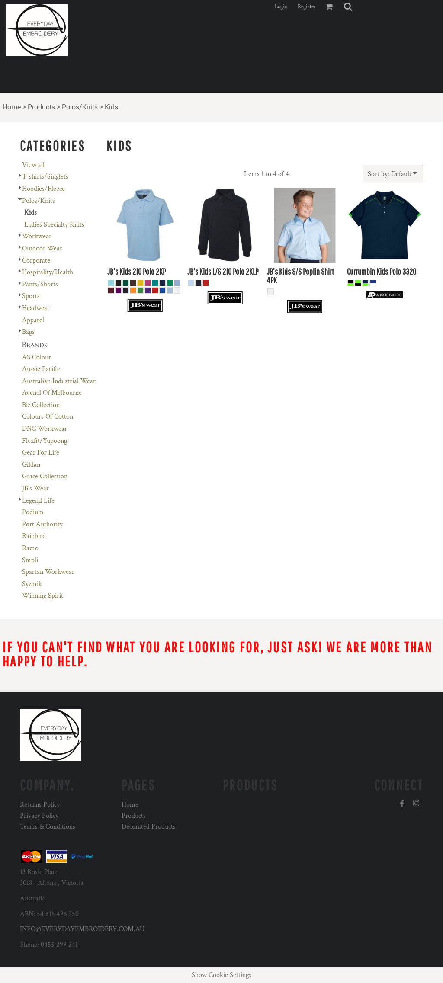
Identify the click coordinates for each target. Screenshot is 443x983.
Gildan (31, 464)
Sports (31, 296)
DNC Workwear (44, 428)
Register (307, 6)
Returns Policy (40, 804)
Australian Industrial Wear (59, 381)
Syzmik (32, 584)
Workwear (36, 236)
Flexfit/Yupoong (44, 440)
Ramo (30, 548)
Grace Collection (44, 476)
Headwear (36, 308)
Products (41, 107)
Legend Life (38, 500)
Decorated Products (149, 826)
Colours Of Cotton (47, 416)
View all (33, 165)
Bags (28, 331)
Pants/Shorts (40, 284)
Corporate (36, 260)
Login (281, 6)
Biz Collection (41, 405)
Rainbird (34, 536)
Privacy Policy (39, 815)
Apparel (33, 320)
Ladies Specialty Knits (54, 224)
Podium (33, 512)
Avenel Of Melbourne (52, 392)
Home (12, 107)
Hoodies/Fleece (43, 188)
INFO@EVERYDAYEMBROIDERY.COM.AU (82, 929)
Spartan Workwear (48, 571)
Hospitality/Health (47, 272)
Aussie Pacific (41, 369)
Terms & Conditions (47, 826)
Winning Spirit (42, 595)
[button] (347, 6)
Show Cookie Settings (221, 975)
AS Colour (36, 357)
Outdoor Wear (42, 248)
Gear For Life (40, 452)
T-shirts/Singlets (45, 176)
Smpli (30, 560)
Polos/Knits (80, 107)
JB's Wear (35, 488)
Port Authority (42, 524)
